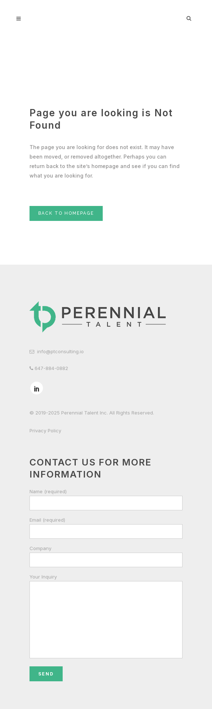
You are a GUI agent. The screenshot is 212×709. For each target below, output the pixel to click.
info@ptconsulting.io (60, 351)
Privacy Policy (45, 430)
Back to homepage (66, 213)
